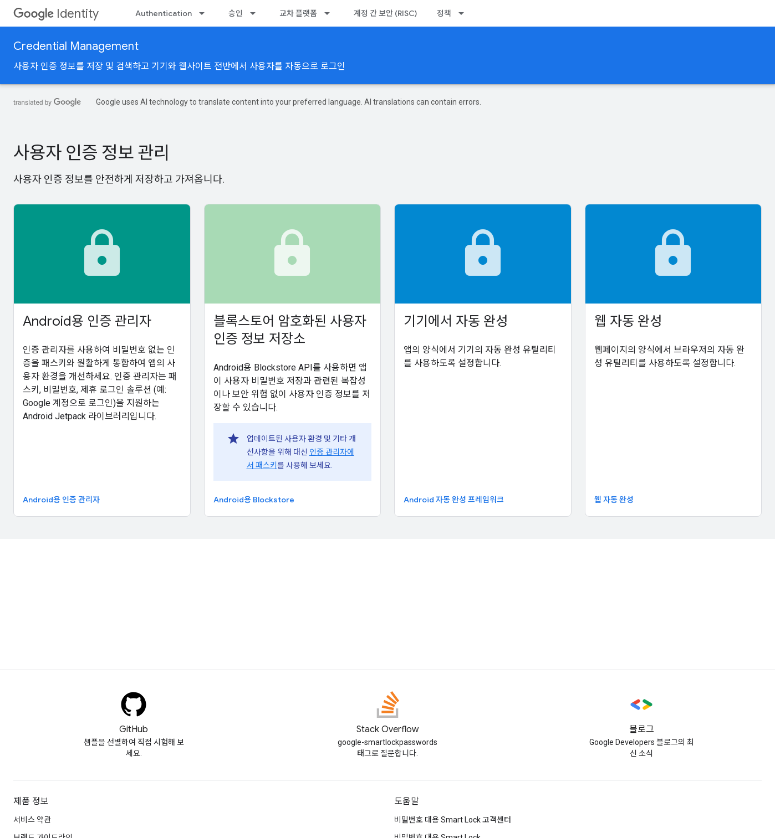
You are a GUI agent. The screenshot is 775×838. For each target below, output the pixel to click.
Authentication (163, 13)
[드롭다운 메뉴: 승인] (256, 13)
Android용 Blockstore (253, 500)
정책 (444, 13)
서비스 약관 (32, 819)
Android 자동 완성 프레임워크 (454, 500)
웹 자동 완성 (628, 321)
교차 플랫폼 (298, 13)
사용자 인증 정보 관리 (91, 153)
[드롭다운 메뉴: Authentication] (205, 13)
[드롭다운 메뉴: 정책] (464, 13)
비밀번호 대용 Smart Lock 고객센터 (452, 819)
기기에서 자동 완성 (456, 321)
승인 (235, 13)
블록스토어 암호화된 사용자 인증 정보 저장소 (289, 330)
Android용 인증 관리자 (87, 321)
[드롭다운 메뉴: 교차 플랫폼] (330, 13)
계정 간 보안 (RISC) (385, 13)
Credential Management (76, 46)
